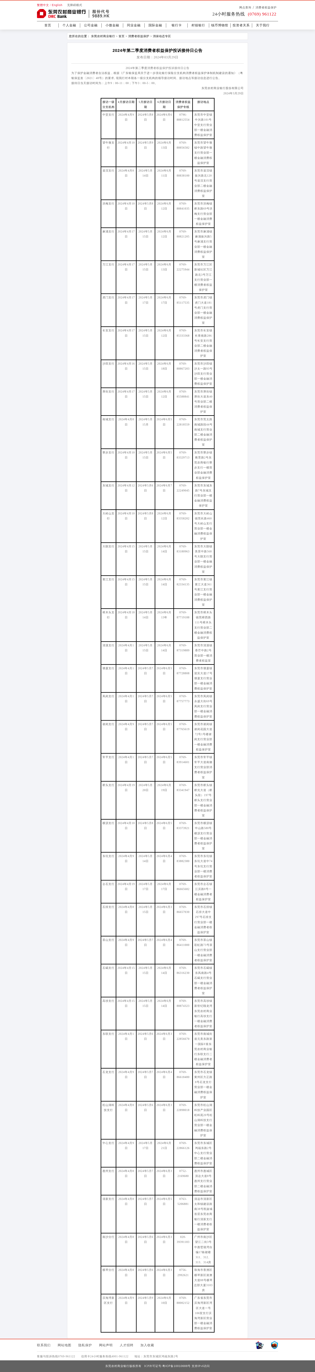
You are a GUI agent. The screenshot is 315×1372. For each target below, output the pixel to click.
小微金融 (112, 25)
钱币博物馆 (219, 25)
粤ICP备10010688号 (176, 1366)
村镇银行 (198, 25)
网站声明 (106, 1345)
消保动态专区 (162, 36)
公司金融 (91, 25)
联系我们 (44, 1345)
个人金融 (69, 25)
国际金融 (155, 25)
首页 (47, 25)
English (57, 5)
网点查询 (245, 7)
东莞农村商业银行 (103, 36)
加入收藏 (147, 1345)
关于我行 (263, 25)
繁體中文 (43, 5)
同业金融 (134, 25)
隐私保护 (85, 1345)
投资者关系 (241, 25)
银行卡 (177, 25)
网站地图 (64, 1345)
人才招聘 (126, 1345)
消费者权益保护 (266, 7)
